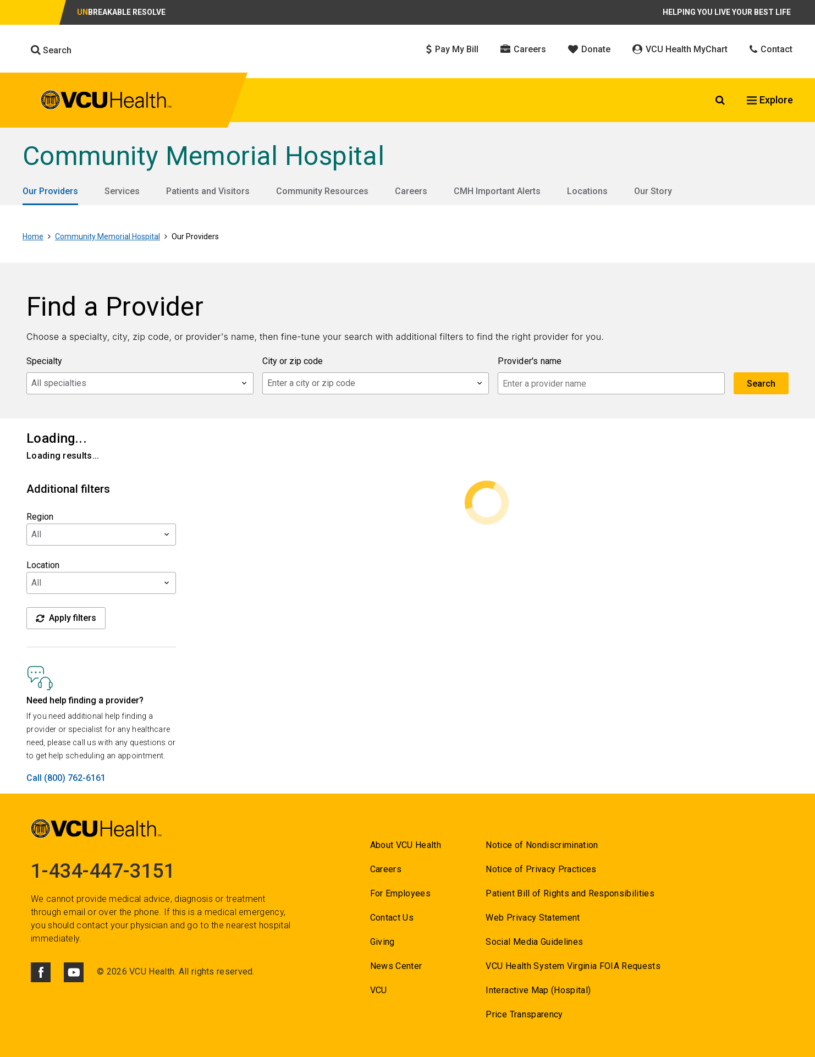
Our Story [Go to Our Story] (653, 191)
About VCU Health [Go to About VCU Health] (405, 845)
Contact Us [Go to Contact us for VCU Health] (392, 917)
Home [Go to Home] (33, 236)
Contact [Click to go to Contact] (771, 49)
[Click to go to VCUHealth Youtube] (74, 972)
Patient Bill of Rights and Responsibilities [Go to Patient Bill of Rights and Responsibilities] (570, 893)
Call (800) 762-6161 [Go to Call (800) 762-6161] (66, 778)
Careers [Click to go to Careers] (523, 49)
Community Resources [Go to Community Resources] (322, 191)
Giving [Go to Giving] (382, 942)
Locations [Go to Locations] (587, 191)
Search (51, 50)
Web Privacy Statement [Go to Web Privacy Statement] (533, 917)
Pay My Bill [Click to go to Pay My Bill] (452, 49)
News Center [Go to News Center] (396, 966)
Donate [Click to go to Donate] (589, 49)
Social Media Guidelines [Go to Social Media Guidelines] (534, 942)
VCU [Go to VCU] (378, 990)
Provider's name (529, 361)
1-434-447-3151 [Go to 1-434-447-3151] (103, 871)
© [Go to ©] (100, 971)
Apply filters (66, 618)
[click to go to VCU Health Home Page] (106, 102)
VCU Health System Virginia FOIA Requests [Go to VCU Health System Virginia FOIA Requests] (573, 966)
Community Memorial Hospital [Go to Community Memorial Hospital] (203, 156)
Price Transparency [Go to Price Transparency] (524, 1014)
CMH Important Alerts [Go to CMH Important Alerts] (497, 191)
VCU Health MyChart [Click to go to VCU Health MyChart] (680, 49)
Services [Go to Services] (122, 191)
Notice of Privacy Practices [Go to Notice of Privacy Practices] (541, 869)
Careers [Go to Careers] (411, 191)
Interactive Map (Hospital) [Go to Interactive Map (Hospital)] (538, 990)
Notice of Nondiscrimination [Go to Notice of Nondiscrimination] (542, 845)
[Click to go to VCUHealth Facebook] (41, 972)
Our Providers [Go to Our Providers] (50, 191)
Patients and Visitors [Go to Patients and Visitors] (208, 191)
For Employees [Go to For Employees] (400, 893)
